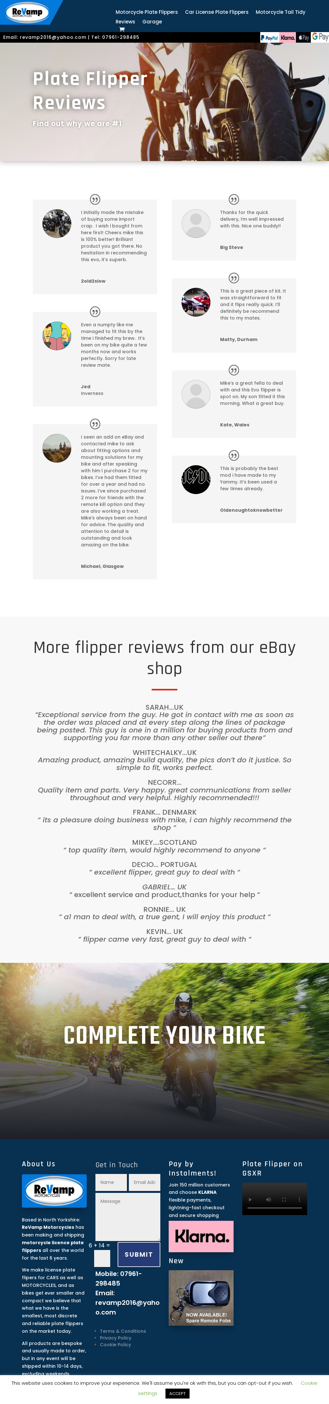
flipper (99, 648)
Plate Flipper (90, 79)
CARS (52, 1277)
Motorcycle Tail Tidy (281, 12)
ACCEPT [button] (177, 1394)
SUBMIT (139, 1254)
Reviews (125, 22)
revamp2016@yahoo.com (53, 37)
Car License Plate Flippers (217, 12)
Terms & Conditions (123, 1331)
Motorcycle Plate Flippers (147, 12)
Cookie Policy (115, 1344)
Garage (152, 22)
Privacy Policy (115, 1338)
